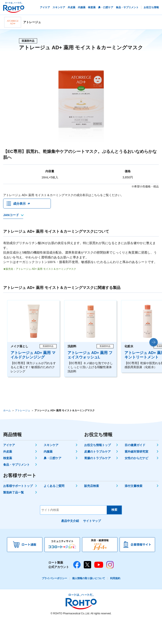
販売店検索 (91, 486)
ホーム (7, 410)
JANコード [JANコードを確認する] (11, 215)
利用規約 (115, 578)
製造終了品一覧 (13, 492)
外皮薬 (7, 452)
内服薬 (48, 452)
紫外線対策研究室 (136, 452)
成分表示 (19, 204)
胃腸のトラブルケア (97, 458)
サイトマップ (92, 521)
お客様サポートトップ (18, 486)
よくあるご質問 (54, 486)
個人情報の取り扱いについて (88, 578)
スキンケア (51, 445)
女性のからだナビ (136, 458)
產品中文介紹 (70, 521)
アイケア (9, 445)
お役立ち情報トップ (97, 445)
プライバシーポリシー (54, 578)
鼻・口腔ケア (52, 458)
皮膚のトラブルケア (97, 452)
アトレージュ (22, 410)
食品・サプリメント (16, 465)
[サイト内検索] (73, 510)
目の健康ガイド (135, 445)
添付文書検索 (133, 486)
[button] (153, 342)
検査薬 (7, 458)
